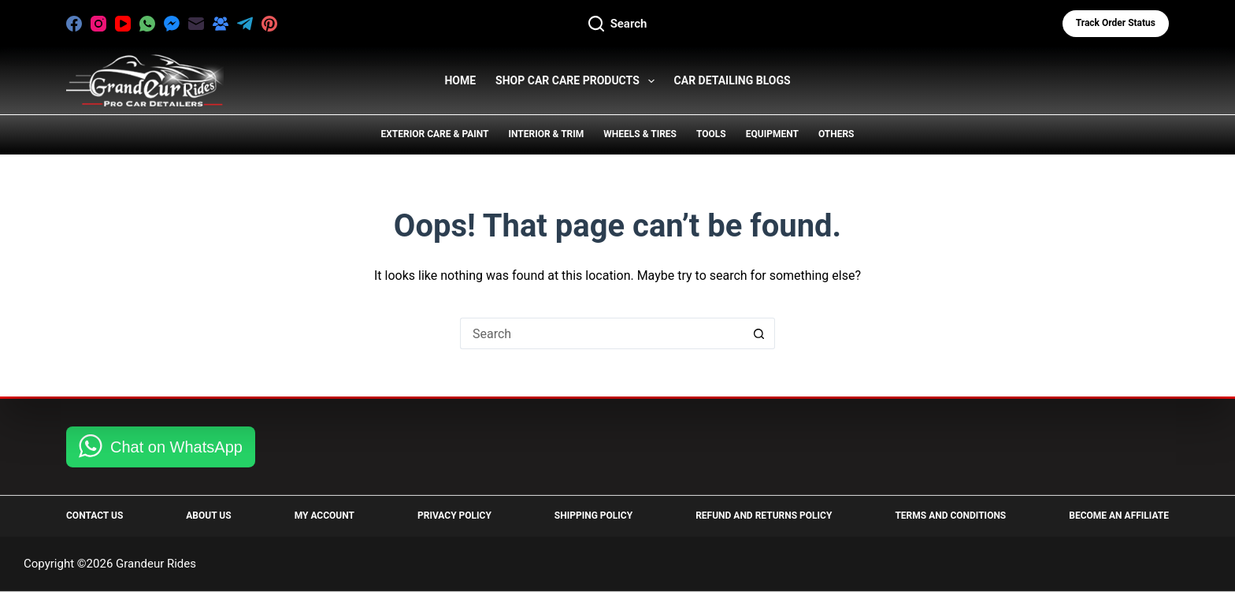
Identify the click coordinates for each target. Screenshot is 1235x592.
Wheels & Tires (640, 134)
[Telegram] (245, 24)
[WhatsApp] (147, 24)
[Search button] (759, 333)
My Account (324, 515)
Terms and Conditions (950, 515)
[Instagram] (98, 24)
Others (836, 134)
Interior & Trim (546, 134)
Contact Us (94, 515)
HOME (460, 80)
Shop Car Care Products (577, 81)
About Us (208, 515)
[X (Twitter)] (294, 24)
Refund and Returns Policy (763, 515)
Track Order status (1115, 22)
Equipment (772, 134)
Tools (711, 134)
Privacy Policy (454, 515)
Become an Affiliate (1119, 515)
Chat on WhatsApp (176, 447)
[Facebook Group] (220, 24)
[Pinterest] (269, 24)
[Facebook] (74, 24)
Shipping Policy (593, 515)
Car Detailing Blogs (732, 80)
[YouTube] (123, 24)
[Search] (617, 24)
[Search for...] (602, 333)
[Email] (196, 24)
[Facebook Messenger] (172, 24)
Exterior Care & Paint (435, 134)
